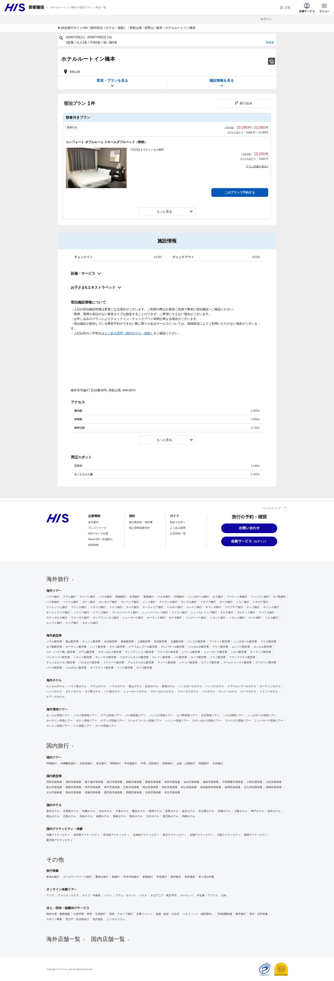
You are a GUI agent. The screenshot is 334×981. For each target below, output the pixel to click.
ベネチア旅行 (260, 601)
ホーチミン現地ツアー (59, 720)
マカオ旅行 (163, 596)
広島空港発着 (131, 787)
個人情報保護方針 (139, 527)
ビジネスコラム (116, 919)
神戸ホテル (257, 811)
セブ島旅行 (279, 596)
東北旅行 (101, 763)
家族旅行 (148, 876)
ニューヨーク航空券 (215, 651)
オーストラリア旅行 (58, 612)
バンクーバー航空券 (58, 657)
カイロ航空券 (144, 667)
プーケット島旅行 (236, 596)
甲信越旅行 (130, 763)
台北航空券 (110, 641)
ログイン (266, 19)
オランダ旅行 (213, 607)
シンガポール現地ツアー (261, 715)
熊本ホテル (136, 816)
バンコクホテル (214, 686)
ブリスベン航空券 (265, 662)
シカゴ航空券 (239, 651)
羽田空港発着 (54, 781)
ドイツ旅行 (115, 607)
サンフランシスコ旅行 (106, 617)
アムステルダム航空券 (141, 662)
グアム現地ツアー (111, 715)
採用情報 (93, 544)
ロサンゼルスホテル (162, 691)
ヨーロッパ (186, 895)
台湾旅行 (134, 596)
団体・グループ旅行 (121, 913)
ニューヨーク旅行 (132, 617)
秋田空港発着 (172, 781)
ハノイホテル (54, 691)
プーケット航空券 (219, 641)
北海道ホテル (71, 811)
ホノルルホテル (55, 686)
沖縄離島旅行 (68, 763)
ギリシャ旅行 (271, 607)
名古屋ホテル (206, 811)
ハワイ (108, 895)
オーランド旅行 (156, 617)
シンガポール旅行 (198, 596)
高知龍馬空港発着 (210, 787)
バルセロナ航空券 (89, 662)
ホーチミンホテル (270, 686)
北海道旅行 (86, 763)
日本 (223, 895)
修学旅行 (240, 913)
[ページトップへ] (285, 507)
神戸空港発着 (112, 787)
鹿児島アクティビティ (59, 840)
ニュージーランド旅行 (155, 612)
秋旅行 (116, 876)
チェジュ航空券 (91, 641)
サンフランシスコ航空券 (139, 651)
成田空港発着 (73, 781)
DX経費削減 (225, 913)
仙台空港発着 (191, 781)
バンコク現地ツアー (161, 715)
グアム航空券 (86, 651)
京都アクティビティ (201, 834)
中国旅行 (179, 596)
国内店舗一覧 (110, 939)
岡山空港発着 (150, 787)
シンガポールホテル (190, 686)
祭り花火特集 (206, 876)
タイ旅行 (217, 596)
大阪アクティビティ (228, 834)
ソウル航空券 (54, 641)
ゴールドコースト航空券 (237, 662)
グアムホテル (98, 686)
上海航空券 (143, 641)
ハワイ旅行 (52, 596)
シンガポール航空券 (245, 641)
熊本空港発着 (73, 792)
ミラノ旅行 (242, 601)
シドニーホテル (269, 691)
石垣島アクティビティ (86, 834)
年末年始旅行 (131, 876)
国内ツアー (53, 757)
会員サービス (307, 7)
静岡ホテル (155, 811)
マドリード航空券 (113, 662)
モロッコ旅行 (90, 622)
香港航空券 (127, 641)
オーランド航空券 (260, 651)
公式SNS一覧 (178, 533)
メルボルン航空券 (76, 667)
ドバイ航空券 (125, 667)
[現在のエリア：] (38, 7)
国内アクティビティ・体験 (64, 829)
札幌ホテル (88, 811)
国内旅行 (60, 745)
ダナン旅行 (88, 601)
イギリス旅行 (98, 607)
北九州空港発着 (253, 787)
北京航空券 (160, 641)
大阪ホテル (240, 811)
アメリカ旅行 (267, 612)
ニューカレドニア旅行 (204, 612)
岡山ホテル (52, 816)
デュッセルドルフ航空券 (60, 662)
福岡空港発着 (232, 787)
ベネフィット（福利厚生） (198, 913)
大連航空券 (177, 641)
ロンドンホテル (228, 691)
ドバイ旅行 (254, 617)
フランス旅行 (79, 607)
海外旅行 (60, 579)
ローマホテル (248, 691)
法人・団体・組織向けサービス (67, 908)
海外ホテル (54, 680)
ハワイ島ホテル (77, 686)
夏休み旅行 (101, 876)
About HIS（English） (101, 539)
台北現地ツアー (210, 715)
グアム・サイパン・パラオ (131, 895)
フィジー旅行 (179, 612)
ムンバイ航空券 (241, 646)
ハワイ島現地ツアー (85, 715)
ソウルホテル (117, 686)
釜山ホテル (135, 686)
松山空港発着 (189, 787)
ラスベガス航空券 (167, 651)
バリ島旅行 (52, 601)
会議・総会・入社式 (167, 913)
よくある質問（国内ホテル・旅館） (128, 333)
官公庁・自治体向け (77, 919)
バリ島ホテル (112, 691)
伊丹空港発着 (93, 787)
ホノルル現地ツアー (58, 715)
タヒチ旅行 (226, 612)
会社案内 (93, 522)
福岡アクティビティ (256, 834)
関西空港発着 (73, 787)
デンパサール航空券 (172, 646)
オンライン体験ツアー (61, 889)
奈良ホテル (274, 811)
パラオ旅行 (105, 596)
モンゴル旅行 (189, 601)
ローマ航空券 (198, 657)
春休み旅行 (52, 876)
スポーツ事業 (54, 919)
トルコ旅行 (271, 617)
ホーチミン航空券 (76, 646)
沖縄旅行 (51, 763)
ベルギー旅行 (175, 607)
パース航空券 (54, 667)
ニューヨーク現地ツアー (268, 720)
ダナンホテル (73, 691)
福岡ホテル (102, 816)
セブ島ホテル (93, 691)
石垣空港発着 (153, 792)
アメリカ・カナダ (68, 895)
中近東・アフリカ (207, 895)
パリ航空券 (180, 657)
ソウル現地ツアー (233, 715)
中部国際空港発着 (232, 781)
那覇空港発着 (134, 792)
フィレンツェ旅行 (56, 607)
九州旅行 (217, 763)
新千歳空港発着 (94, 781)
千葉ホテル (122, 811)
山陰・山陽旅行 (186, 763)
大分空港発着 (54, 792)
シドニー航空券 (188, 662)
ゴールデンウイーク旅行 (77, 876)
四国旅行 (203, 763)
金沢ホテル (188, 811)
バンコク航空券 (196, 641)
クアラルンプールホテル (241, 686)
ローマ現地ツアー (105, 725)
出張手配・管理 (82, 913)
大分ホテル (152, 816)
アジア (50, 895)
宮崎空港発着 (93, 792)
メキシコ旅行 (237, 617)
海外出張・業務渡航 (58, 913)
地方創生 (98, 919)
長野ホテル (171, 811)
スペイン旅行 (194, 607)
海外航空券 (54, 635)
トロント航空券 (82, 657)
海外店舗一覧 (66, 939)
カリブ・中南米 (91, 895)
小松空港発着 (274, 781)
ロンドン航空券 (161, 657)
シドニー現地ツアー (177, 720)
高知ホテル (86, 816)
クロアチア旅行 (234, 607)
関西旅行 (168, 763)
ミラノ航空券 (218, 657)
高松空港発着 (169, 787)
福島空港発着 (211, 781)
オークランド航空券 (102, 667)
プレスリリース (97, 527)
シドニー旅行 (81, 612)
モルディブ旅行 (246, 612)
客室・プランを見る (112, 83)
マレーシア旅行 (130, 601)
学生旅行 (162, 876)
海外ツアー (53, 591)
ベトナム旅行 (71, 601)
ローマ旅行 (226, 601)
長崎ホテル (119, 816)
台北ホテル (151, 686)
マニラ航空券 (268, 641)
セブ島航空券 (54, 646)
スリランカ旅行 (168, 601)
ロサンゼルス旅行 (56, 617)
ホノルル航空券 (263, 646)
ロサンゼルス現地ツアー (206, 720)
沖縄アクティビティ (58, 834)
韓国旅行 (120, 596)
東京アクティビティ (174, 834)
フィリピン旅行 (260, 596)
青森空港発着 (153, 781)
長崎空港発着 (274, 787)
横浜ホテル (138, 811)
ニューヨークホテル (135, 691)
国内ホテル (54, 805)
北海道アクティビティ (146, 834)
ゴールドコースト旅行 (125, 612)
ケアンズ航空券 (210, 662)
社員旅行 (100, 913)
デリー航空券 (220, 646)
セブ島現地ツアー (187, 715)
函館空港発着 (134, 781)
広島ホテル (69, 816)
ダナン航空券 (117, 646)
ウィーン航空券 (166, 662)
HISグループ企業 (98, 533)
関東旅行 (115, 763)
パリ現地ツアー (82, 725)
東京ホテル (52, 811)
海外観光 (175, 876)
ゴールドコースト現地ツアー (145, 720)
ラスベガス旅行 (80, 617)
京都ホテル (224, 811)
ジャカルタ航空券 (198, 646)
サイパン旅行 (87, 596)
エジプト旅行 (54, 622)
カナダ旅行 (175, 617)
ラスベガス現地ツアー (238, 720)
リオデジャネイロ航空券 (134, 657)
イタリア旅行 (208, 601)
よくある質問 (178, 527)
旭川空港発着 (114, 781)
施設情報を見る (221, 83)
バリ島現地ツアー (135, 715)
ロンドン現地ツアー (58, 725)
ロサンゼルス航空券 (110, 651)
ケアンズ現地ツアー (112, 720)
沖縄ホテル (188, 816)
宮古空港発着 (172, 792)
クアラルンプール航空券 (143, 646)
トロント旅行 (218, 617)
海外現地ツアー (57, 709)
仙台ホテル (105, 811)
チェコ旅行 (253, 607)
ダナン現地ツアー (86, 720)
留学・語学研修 (258, 913)
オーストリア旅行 (153, 607)
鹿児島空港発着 (113, 792)
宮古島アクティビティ (116, 834)
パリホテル (208, 691)
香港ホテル (168, 686)
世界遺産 (189, 876)
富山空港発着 (54, 787)
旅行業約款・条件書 (141, 522)
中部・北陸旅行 (150, 763)
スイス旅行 (132, 607)
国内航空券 (54, 776)
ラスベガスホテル (187, 691)
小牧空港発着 (254, 781)
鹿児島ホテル (170, 816)
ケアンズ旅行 (100, 612)
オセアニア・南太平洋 (163, 895)
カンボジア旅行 (108, 601)
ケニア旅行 (72, 622)
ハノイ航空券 (98, 646)
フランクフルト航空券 (242, 657)
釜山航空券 (72, 641)
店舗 (285, 7)
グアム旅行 (69, 596)
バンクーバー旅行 (195, 617)
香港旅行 (148, 596)
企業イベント (144, 913)
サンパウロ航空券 (105, 657)
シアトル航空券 (191, 651)
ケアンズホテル (55, 696)
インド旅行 (149, 601)
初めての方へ (178, 522)
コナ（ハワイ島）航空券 (60, 651)
